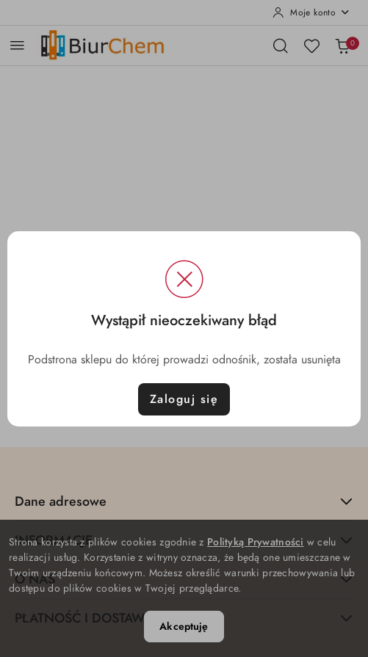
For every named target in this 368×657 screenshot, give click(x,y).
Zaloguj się (184, 399)
